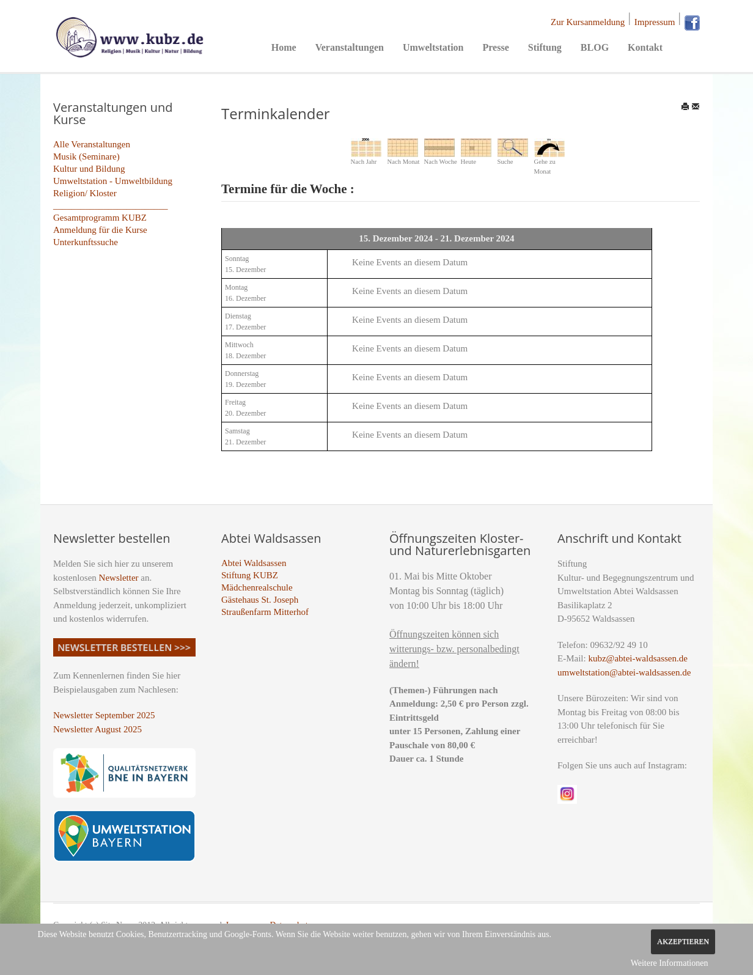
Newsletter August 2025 (97, 729)
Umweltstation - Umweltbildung (112, 181)
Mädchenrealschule (257, 587)
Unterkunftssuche (85, 242)
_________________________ (110, 205)
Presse (495, 47)
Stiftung (545, 47)
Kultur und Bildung (89, 169)
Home (283, 47)
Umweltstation (433, 47)
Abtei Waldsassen (253, 563)
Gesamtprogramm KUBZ (100, 218)
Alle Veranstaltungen (91, 144)
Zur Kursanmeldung (588, 22)
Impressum (654, 22)
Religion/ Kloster (85, 193)
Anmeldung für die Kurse (100, 230)
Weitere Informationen (669, 963)
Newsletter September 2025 (104, 715)
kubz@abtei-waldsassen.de (638, 658)
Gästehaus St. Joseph (259, 600)
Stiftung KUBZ (249, 575)
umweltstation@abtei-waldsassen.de (624, 672)
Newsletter (119, 578)
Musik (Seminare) (86, 156)
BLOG (595, 47)
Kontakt (645, 47)
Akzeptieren (683, 941)
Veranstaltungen (349, 47)
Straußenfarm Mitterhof (265, 612)
